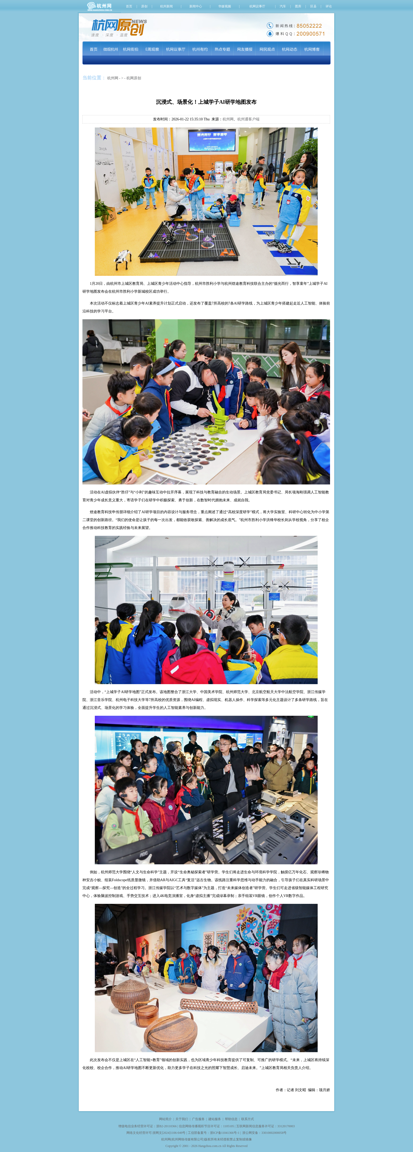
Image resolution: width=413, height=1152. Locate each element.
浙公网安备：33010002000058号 (264, 1133)
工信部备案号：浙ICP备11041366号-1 (213, 1133)
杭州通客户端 (248, 119)
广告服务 (198, 1119)
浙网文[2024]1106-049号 (169, 1133)
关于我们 (181, 1119)
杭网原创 (133, 78)
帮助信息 (231, 1119)
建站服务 (214, 1119)
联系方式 (247, 1119)
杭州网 (112, 78)
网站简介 (165, 1119)
